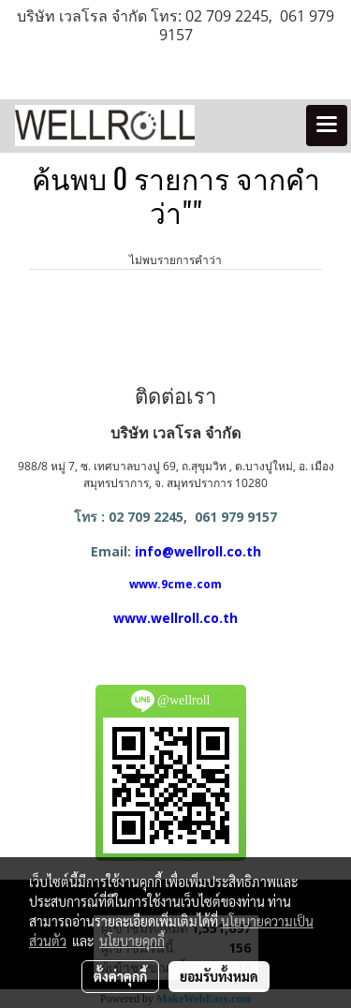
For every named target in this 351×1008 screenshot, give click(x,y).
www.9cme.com (175, 584)
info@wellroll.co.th (198, 551)
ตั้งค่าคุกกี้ (120, 976)
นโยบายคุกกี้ (132, 940)
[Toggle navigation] (326, 125)
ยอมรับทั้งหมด (219, 976)
